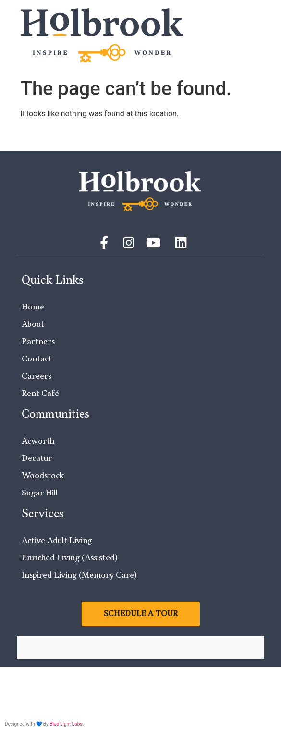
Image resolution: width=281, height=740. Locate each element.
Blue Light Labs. (66, 724)
